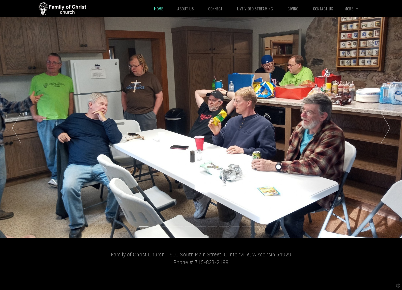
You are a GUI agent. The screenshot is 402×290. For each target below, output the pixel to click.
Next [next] (385, 127)
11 (258, 226)
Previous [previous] (16, 127)
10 (247, 226)
